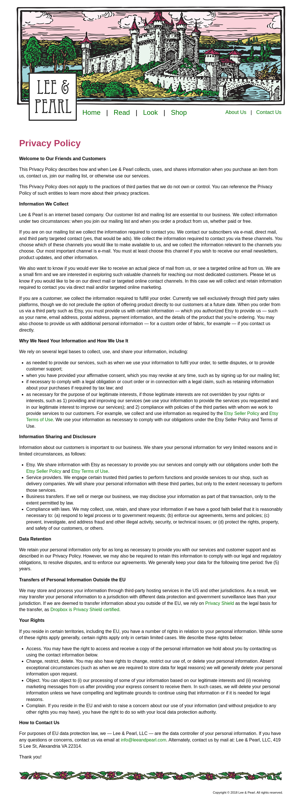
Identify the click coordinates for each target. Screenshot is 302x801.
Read (122, 112)
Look (150, 112)
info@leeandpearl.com (143, 740)
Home (92, 112)
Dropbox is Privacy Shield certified (84, 609)
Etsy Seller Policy (241, 413)
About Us (235, 112)
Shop (179, 112)
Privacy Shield (219, 603)
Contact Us (268, 112)
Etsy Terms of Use (89, 471)
